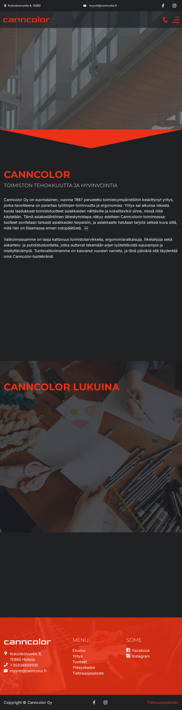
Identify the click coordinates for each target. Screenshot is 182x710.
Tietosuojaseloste (88, 673)
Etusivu (79, 650)
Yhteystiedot (84, 667)
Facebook (141, 650)
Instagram (141, 656)
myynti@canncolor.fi (103, 5)
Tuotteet (80, 661)
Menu (176, 19)
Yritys (77, 656)
